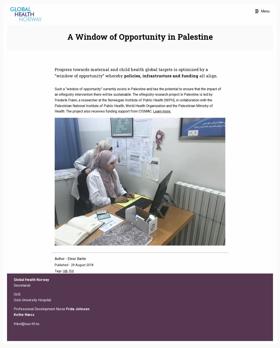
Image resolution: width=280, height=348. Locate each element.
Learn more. (162, 111)
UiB (65, 271)
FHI (71, 271)
